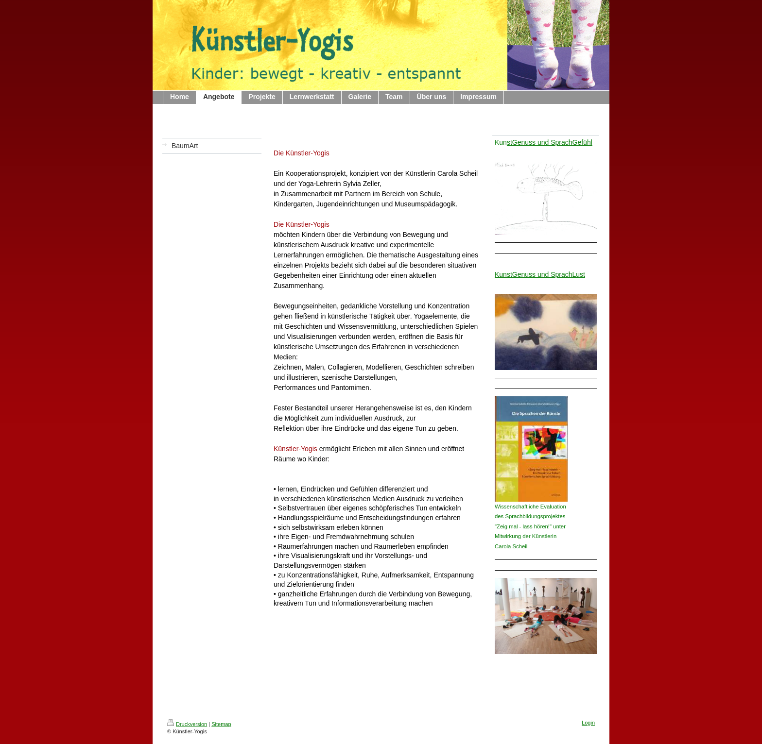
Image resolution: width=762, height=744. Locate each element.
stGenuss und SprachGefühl (549, 142)
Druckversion (187, 724)
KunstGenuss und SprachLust (540, 274)
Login (588, 723)
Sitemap (221, 724)
